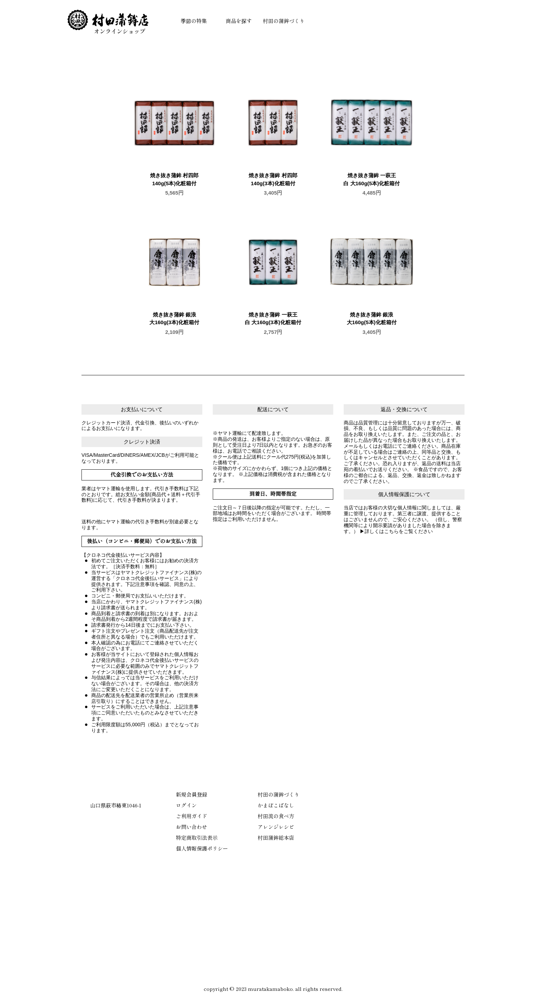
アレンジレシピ (276, 826)
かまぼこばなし (276, 805)
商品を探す (239, 20)
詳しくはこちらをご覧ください (399, 531)
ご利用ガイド (191, 816)
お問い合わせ (191, 826)
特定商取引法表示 (197, 837)
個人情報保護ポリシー (202, 848)
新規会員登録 (191, 794)
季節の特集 (194, 20)
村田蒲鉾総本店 (276, 837)
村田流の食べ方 (276, 816)
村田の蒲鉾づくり (284, 20)
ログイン (186, 805)
